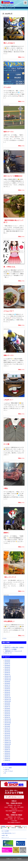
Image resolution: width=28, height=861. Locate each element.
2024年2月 (7, 672)
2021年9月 (7, 724)
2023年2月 (7, 694)
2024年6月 (7, 665)
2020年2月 (7, 758)
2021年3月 (7, 735)
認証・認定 (5, 835)
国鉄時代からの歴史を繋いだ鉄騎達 (14, 647)
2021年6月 (7, 730)
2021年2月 (7, 737)
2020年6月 (7, 751)
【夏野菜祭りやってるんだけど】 (13, 651)
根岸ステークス (9, 131)
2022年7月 (7, 706)
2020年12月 (7, 740)
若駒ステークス (9, 355)
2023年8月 (7, 683)
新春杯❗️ (7, 532)
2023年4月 (7, 690)
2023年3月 (7, 692)
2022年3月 (7, 714)
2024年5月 (7, 667)
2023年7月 (7, 685)
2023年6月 (7, 687)
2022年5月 (7, 710)
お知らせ (6, 769)
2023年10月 (7, 679)
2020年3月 (7, 756)
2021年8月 (7, 726)
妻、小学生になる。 (10, 267)
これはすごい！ (9, 399)
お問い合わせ (11, 5)
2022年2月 (7, 715)
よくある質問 (6, 831)
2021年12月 (7, 719)
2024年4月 (7, 669)
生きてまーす (8, 653)
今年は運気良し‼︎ (9, 621)
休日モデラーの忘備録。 (11, 649)
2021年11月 (7, 721)
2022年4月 (7, 712)
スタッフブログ (8, 771)
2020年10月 (7, 744)
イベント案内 (8, 767)
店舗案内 (4, 5)
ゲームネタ (7, 87)
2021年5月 (7, 731)
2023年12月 (7, 676)
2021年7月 (7, 728)
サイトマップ (6, 837)
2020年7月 (7, 749)
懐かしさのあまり (9, 43)
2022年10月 (7, 701)
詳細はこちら (21, 57)
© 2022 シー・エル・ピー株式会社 (14, 858)
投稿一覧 (6, 7)
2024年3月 (7, 671)
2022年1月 (7, 717)
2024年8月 (7, 662)
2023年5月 (7, 688)
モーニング (7, 645)
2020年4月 (7, 755)
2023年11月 (7, 678)
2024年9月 (7, 660)
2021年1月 (7, 739)
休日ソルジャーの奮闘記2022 (13, 176)
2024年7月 (7, 663)
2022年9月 (7, 703)
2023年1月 (7, 696)
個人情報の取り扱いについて (9, 833)
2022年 (10, 7)
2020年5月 (7, 753)
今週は (6, 488)
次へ (5, 638)
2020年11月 (7, 742)
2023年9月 (7, 681)
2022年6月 (7, 708)
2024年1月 (7, 674)
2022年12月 (7, 697)
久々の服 (6, 444)
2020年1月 (7, 760)
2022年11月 (7, 699)
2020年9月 (7, 746)
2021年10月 (7, 722)
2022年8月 (7, 705)
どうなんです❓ (9, 311)
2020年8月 (7, 748)
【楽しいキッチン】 (10, 577)
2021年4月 (7, 733)
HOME (1, 7)
